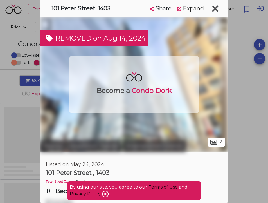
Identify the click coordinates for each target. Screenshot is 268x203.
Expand (190, 8)
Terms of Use (163, 187)
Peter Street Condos (60, 182)
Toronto (53, 146)
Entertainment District (154, 146)
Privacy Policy (86, 194)
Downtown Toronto (94, 146)
